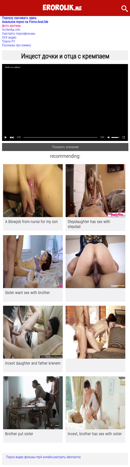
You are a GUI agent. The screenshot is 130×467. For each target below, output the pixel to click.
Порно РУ (8, 41)
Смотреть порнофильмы (18, 33)
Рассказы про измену (16, 45)
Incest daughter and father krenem (33, 363)
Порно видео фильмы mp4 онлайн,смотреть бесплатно (43, 457)
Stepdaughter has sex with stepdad (89, 224)
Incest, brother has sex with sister (95, 433)
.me (62, 8)
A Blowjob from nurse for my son (31, 221)
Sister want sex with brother (27, 292)
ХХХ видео (9, 37)
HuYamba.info (11, 30)
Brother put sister (19, 433)
